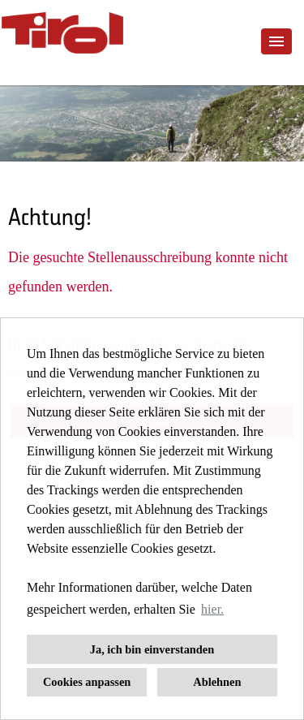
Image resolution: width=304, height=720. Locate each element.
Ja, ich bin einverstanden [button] (152, 649)
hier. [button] (212, 609)
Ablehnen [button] (217, 681)
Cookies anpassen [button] (87, 681)
